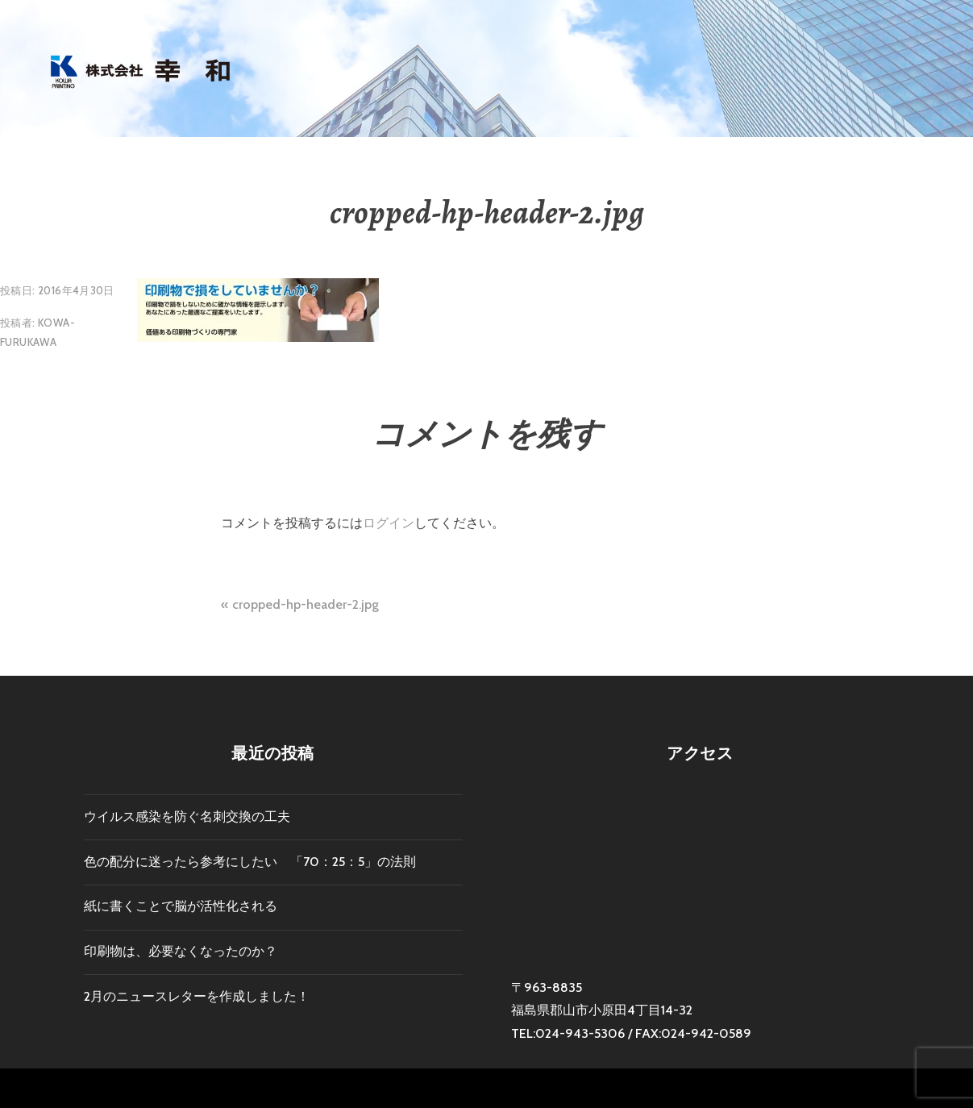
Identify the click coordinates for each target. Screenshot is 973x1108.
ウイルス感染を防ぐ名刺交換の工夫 (187, 816)
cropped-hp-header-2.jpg (305, 604)
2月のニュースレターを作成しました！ (197, 996)
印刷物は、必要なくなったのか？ (180, 951)
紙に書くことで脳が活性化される (180, 906)
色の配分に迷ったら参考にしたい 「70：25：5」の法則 (250, 861)
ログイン (388, 523)
